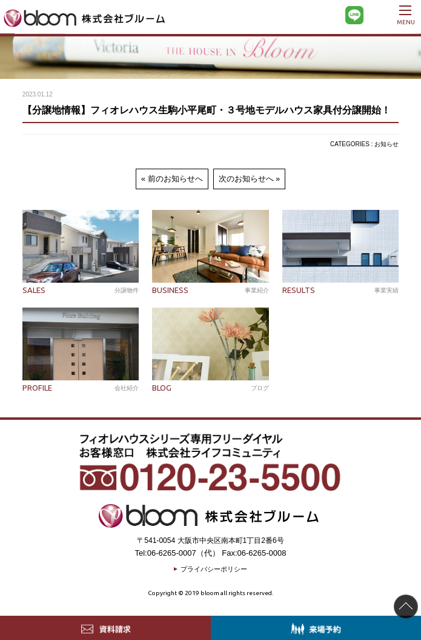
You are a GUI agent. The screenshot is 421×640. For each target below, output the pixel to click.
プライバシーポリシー (214, 569)
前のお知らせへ (175, 178)
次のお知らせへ (246, 178)
